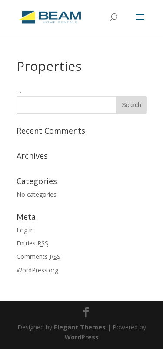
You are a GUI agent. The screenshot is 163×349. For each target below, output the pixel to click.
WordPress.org (37, 270)
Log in (25, 230)
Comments (38, 256)
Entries (32, 243)
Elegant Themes (80, 327)
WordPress (82, 337)
